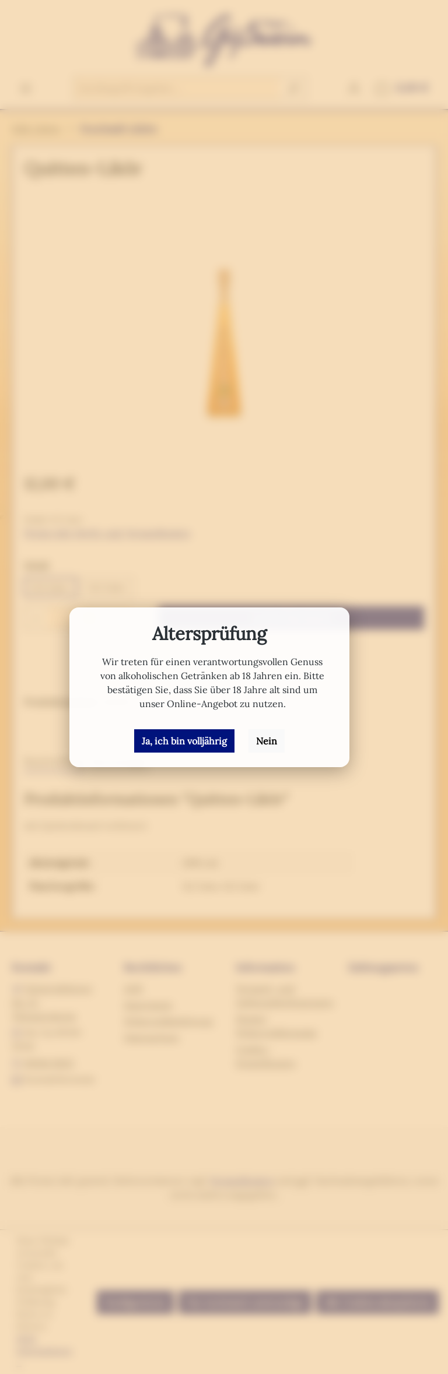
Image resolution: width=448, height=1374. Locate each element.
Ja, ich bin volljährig (184, 741)
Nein (266, 741)
